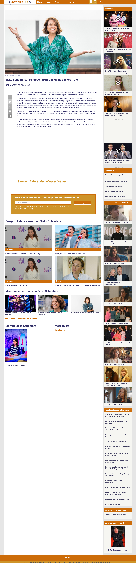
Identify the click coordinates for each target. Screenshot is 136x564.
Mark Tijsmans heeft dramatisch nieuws (118, 487)
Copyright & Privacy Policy (62, 562)
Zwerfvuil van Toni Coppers (113, 186)
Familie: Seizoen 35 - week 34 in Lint (116, 263)
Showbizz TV (110, 8)
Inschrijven (82, 203)
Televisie (49, 2)
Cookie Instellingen (93, 562)
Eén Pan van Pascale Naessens (115, 191)
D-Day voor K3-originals (113, 504)
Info (51, 562)
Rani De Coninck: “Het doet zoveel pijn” (117, 499)
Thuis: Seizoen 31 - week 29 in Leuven (116, 405)
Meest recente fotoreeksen (116, 203)
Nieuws (40, 2)
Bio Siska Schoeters (16, 366)
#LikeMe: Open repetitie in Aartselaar (116, 323)
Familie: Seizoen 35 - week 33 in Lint (116, 364)
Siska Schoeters (61, 330)
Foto (64, 2)
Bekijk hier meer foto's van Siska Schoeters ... (21, 318)
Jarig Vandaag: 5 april (114, 523)
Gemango (107, 562)
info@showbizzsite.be (79, 562)
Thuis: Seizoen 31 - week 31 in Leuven (116, 222)
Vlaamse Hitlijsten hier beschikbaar (116, 181)
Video (57, 2)
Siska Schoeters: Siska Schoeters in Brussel (85, 312)
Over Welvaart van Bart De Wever (115, 196)
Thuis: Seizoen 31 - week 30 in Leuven (116, 304)
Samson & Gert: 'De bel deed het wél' (42, 181)
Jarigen (72, 2)
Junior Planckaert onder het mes (115, 441)
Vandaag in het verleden (115, 510)
